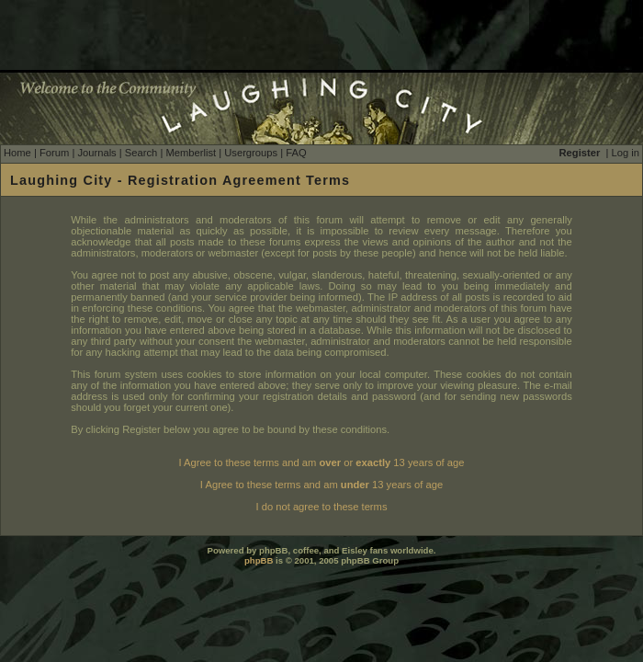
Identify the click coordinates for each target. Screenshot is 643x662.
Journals (96, 152)
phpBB (258, 560)
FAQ (296, 152)
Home (17, 152)
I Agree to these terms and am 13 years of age (321, 484)
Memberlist (190, 152)
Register (580, 152)
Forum (54, 152)
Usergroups (250, 152)
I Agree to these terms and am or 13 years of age (322, 462)
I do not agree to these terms (321, 506)
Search (141, 152)
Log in (625, 152)
